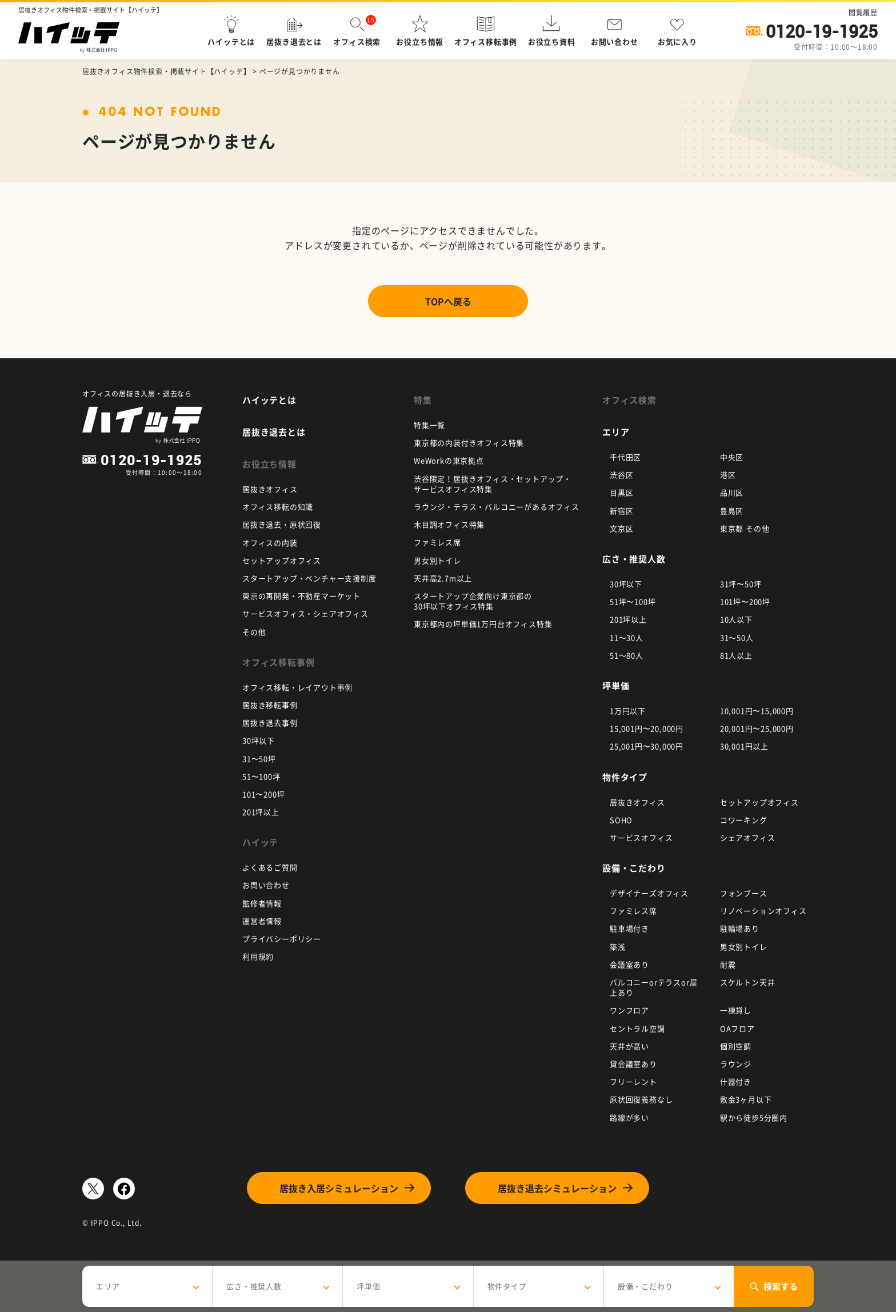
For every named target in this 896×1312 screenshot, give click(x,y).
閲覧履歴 (863, 12)
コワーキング (743, 819)
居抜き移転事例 (270, 704)
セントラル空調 (637, 1028)
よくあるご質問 (270, 867)
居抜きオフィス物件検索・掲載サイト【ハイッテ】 (166, 71)
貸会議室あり (633, 1063)
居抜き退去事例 (270, 722)
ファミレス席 (437, 542)
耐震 (728, 964)
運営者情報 (262, 920)
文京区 (621, 528)
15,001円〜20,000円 (646, 728)
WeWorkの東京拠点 (449, 460)
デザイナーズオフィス (649, 892)
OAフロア (737, 1028)
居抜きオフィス (270, 488)
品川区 (731, 492)
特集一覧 (429, 424)
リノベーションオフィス (763, 910)
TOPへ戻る (448, 301)
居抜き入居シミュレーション (338, 1188)
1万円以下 (628, 710)
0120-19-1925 (822, 31)
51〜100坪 (261, 776)
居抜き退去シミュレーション (557, 1188)
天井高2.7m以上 (443, 578)
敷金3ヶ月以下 (746, 1099)
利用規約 (258, 956)
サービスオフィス (641, 837)
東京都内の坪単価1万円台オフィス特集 (483, 623)
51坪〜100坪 (632, 601)
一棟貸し (735, 1010)
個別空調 (735, 1046)
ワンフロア (629, 1010)
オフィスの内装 (270, 542)
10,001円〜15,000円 (757, 710)
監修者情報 (262, 903)
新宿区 (621, 510)
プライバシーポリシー (281, 938)
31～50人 (737, 637)
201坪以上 (260, 811)
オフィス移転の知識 (277, 506)
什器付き (735, 1081)
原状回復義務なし (641, 1099)
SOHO (621, 819)
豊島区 (731, 510)
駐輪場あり (739, 928)
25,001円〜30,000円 (646, 746)
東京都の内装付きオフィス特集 (469, 442)
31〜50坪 (259, 758)
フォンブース (743, 892)
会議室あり (629, 964)
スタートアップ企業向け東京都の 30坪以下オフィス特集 (473, 600)
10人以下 (736, 619)
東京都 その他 (745, 528)
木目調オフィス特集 (449, 524)
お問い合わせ (266, 884)
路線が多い (629, 1117)
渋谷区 (621, 474)
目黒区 (621, 492)
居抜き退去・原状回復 (281, 524)
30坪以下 (258, 740)
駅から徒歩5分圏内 (753, 1117)
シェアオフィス (747, 837)
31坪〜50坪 (741, 583)
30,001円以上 (744, 746)
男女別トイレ (437, 560)
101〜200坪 (263, 794)
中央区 (731, 456)
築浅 (618, 946)
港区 (728, 474)
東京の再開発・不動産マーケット (301, 595)
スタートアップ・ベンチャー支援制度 (309, 578)
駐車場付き (629, 928)
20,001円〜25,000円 (757, 728)
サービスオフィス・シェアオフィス (305, 613)
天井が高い (629, 1046)
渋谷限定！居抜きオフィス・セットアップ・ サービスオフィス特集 (492, 483)
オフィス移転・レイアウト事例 (297, 687)
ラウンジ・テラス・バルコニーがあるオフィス (496, 506)
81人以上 (736, 655)
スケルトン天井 (747, 982)
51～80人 (626, 655)
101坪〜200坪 (745, 601)
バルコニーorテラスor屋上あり (653, 987)
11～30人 (626, 637)
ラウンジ (735, 1063)
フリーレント (633, 1081)
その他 (254, 631)
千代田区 (625, 456)
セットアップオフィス (281, 560)
